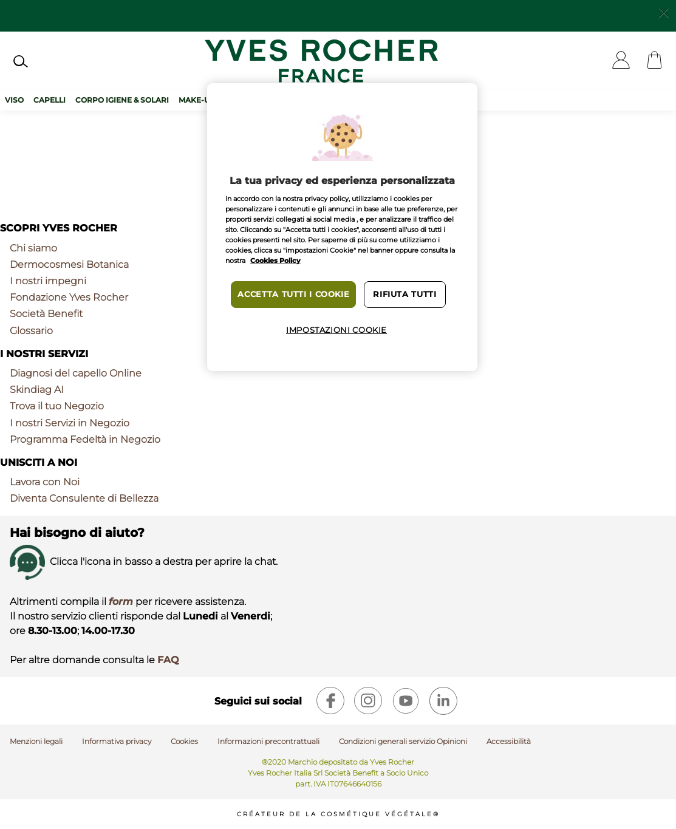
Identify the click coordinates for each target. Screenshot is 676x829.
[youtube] (406, 701)
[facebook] (330, 701)
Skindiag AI (37, 389)
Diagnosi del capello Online (76, 373)
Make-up (197, 99)
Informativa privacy (116, 741)
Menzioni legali (36, 741)
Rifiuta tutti (404, 294)
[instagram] (368, 701)
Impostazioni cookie (336, 330)
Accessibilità (509, 741)
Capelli (49, 99)
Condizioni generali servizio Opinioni (403, 741)
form (121, 601)
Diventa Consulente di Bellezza (84, 498)
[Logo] (321, 61)
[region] (342, 227)
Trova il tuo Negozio (57, 406)
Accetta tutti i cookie (293, 294)
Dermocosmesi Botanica (69, 264)
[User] (621, 61)
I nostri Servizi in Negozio (69, 423)
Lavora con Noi (45, 482)
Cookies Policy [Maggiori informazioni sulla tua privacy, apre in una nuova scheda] (275, 260)
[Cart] (654, 61)
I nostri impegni (48, 281)
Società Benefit (46, 313)
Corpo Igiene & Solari (122, 99)
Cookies (184, 741)
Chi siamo (33, 248)
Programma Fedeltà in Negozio (85, 439)
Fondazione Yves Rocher (69, 297)
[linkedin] (443, 701)
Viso (14, 99)
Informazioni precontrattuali (268, 741)
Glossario (31, 330)
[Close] (663, 11)
